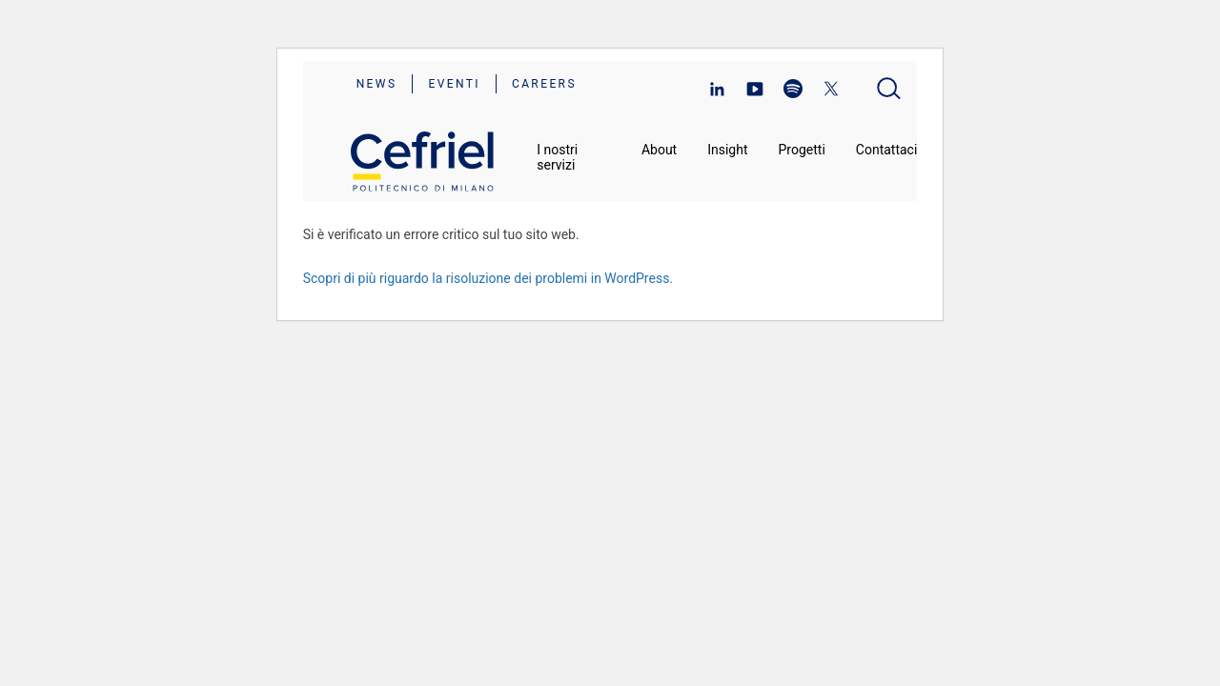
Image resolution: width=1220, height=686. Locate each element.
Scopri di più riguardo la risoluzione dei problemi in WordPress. (488, 278)
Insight (727, 149)
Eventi (454, 84)
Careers (544, 84)
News (376, 84)
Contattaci (887, 149)
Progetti (802, 149)
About (659, 149)
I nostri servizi (557, 157)
